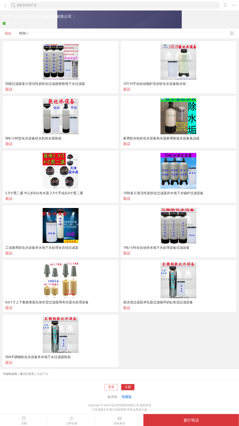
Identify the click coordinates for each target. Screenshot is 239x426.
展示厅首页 (27, 374)
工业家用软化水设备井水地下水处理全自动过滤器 (41, 247)
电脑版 (127, 397)
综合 (8, 33)
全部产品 (42, 374)
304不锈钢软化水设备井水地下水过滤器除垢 (38, 357)
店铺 (24, 421)
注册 (128, 387)
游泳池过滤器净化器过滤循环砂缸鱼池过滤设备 (158, 302)
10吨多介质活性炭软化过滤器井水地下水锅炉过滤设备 (163, 193)
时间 (24, 33)
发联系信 (119, 421)
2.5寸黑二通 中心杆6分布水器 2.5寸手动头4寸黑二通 (44, 193)
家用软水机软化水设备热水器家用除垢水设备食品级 (161, 138)
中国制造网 (10, 374)
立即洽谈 (71, 421)
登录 (111, 387)
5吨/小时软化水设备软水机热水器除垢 (33, 138)
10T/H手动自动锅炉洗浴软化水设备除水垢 (154, 83)
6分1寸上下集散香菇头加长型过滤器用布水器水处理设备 (47, 302)
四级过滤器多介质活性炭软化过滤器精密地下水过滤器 (45, 83)
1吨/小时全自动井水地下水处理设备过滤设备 (156, 247)
